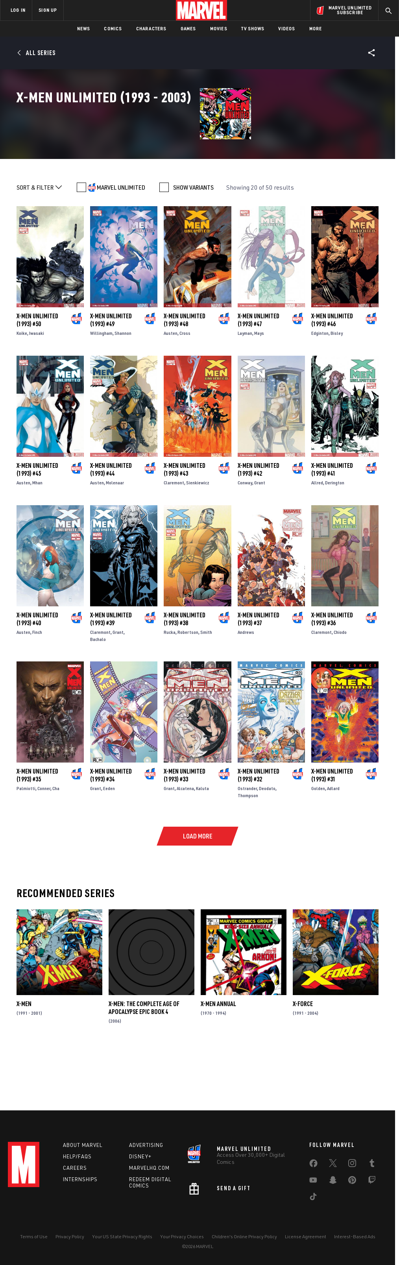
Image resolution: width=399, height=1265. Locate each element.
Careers (75, 1168)
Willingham (101, 388)
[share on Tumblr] (372, 1165)
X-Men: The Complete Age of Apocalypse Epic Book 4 (144, 1063)
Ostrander (247, 843)
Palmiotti (26, 843)
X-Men (24, 1059)
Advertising (146, 1145)
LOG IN (18, 10)
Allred (317, 538)
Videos (286, 28)
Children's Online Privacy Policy (244, 1236)
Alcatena (185, 843)
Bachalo (98, 694)
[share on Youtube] (313, 1182)
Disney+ (140, 1156)
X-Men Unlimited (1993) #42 (258, 524)
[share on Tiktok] (313, 1198)
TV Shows (252, 28)
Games (188, 28)
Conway (245, 538)
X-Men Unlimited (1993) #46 (332, 375)
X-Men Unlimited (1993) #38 (184, 673)
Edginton (320, 388)
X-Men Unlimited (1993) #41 (332, 524)
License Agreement (305, 1236)
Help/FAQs (77, 1156)
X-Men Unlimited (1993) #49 (111, 375)
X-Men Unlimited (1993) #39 (111, 673)
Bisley (337, 388)
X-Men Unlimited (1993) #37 (258, 673)
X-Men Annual (218, 1059)
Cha (55, 843)
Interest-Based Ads (354, 1236)
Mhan (37, 538)
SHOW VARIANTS (193, 242)
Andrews (246, 687)
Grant (259, 538)
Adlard (333, 843)
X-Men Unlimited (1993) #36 (332, 673)
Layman (245, 388)
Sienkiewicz (197, 538)
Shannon (123, 388)
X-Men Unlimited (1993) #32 (258, 830)
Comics (113, 28)
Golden (318, 843)
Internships (80, 1179)
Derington (334, 538)
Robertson (187, 687)
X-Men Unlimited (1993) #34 (111, 830)
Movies (218, 28)
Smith (206, 687)
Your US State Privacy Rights (122, 1236)
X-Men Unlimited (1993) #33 (184, 830)
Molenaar (115, 538)
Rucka (169, 687)
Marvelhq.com (149, 1168)
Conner (43, 843)
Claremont (174, 538)
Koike (22, 388)
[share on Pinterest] (352, 1182)
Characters (151, 28)
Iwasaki (36, 388)
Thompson (248, 850)
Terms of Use (34, 1236)
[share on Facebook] (313, 1165)
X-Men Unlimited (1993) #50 (37, 375)
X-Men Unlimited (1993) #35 (37, 830)
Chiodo (340, 687)
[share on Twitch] (372, 1182)
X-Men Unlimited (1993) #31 (332, 830)
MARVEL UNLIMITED (121, 242)
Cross (184, 388)
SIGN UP (48, 10)
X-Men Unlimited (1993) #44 (111, 524)
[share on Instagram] (352, 1165)
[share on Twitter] (333, 1165)
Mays (259, 388)
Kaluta (202, 843)
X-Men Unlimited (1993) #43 (184, 524)
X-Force (303, 1059)
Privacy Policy (69, 1236)
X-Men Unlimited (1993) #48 (184, 375)
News (83, 28)
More (315, 28)
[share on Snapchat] (333, 1182)
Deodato (267, 843)
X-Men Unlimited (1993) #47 (258, 375)
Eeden (109, 843)
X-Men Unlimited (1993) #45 (37, 524)
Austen (170, 388)
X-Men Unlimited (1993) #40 (37, 673)
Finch (37, 687)
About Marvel (82, 1145)
